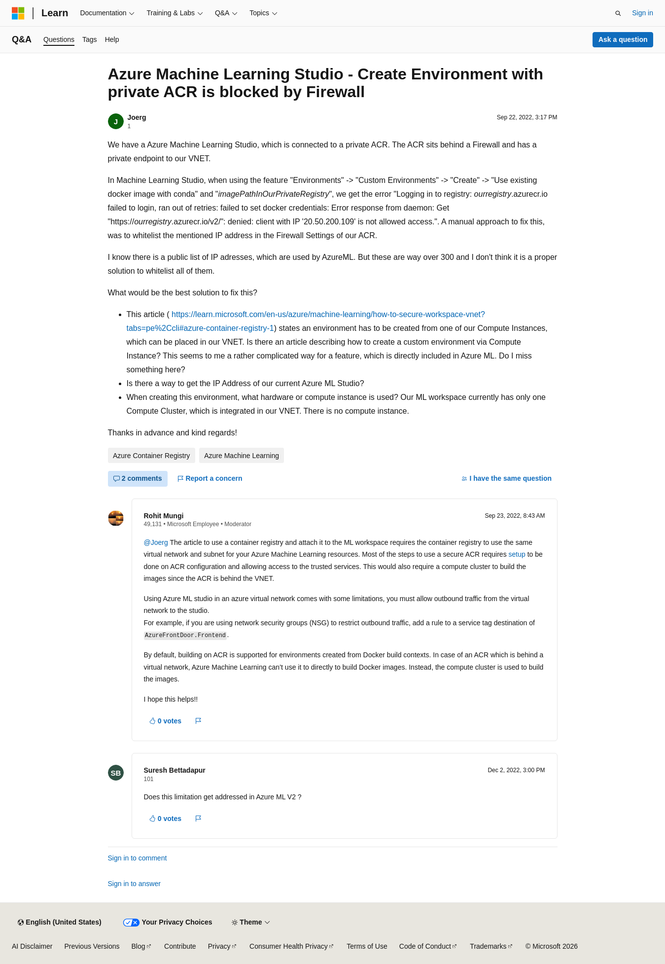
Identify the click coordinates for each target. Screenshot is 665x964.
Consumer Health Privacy (288, 946)
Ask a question (623, 39)
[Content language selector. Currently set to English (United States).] (59, 922)
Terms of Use (367, 946)
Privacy (219, 946)
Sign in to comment (137, 858)
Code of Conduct (425, 946)
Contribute (180, 946)
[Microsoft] (18, 13)
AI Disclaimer (32, 946)
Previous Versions (91, 946)
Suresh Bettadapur (175, 770)
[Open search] (618, 13)
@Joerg (157, 542)
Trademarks (488, 946)
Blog (138, 946)
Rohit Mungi (164, 516)
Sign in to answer (134, 884)
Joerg (137, 117)
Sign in (642, 13)
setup (517, 554)
